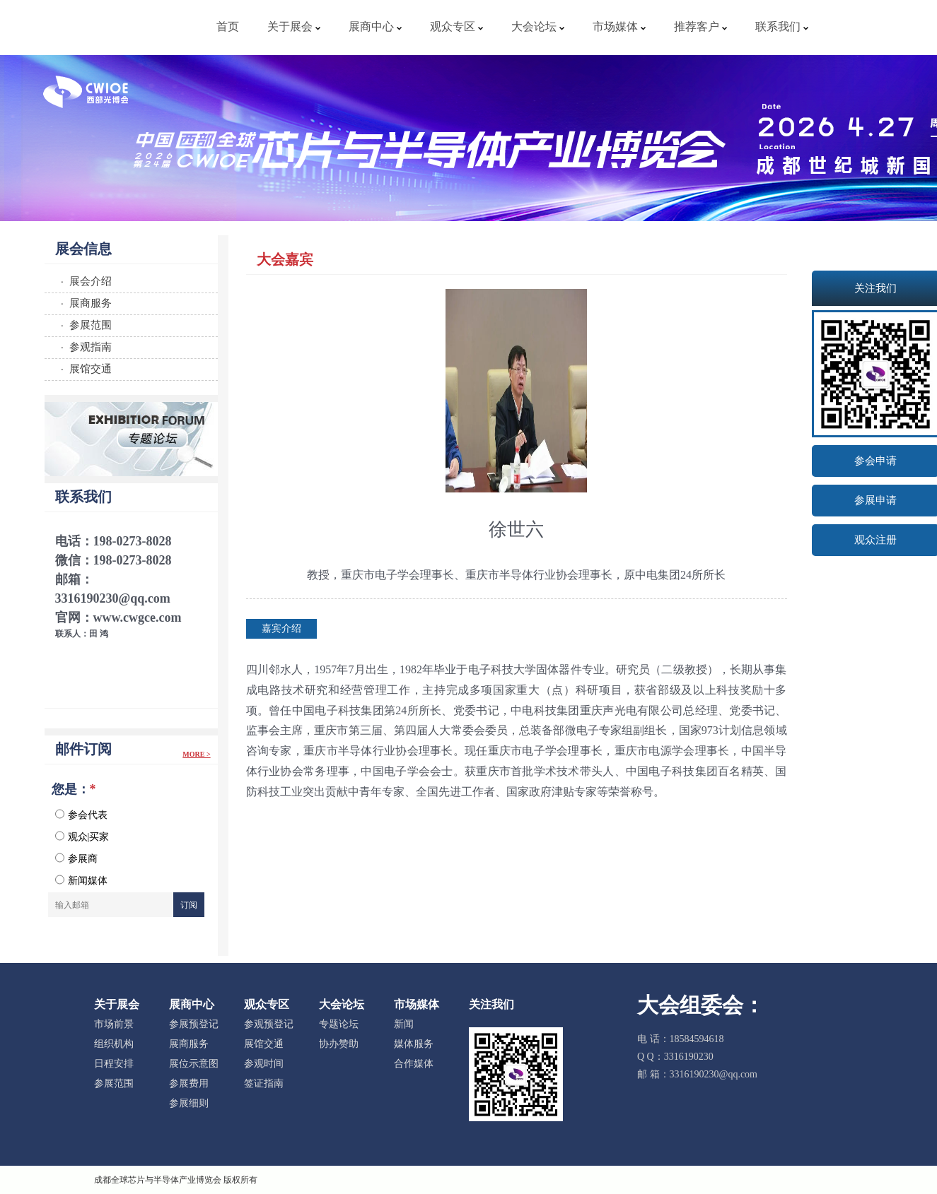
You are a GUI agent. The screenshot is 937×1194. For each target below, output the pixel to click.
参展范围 (114, 1083)
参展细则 (189, 1103)
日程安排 (114, 1063)
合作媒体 (413, 1063)
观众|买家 (82, 836)
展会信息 (83, 248)
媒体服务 (413, 1044)
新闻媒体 (81, 880)
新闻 (404, 1024)
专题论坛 (339, 1024)
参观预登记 (268, 1024)
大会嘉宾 (285, 259)
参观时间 (264, 1063)
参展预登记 (194, 1024)
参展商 (76, 858)
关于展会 (293, 26)
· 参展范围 (83, 325)
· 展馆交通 (83, 368)
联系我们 (781, 26)
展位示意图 (194, 1063)
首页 (227, 26)
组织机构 (114, 1044)
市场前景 (114, 1024)
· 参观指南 (83, 347)
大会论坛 (537, 26)
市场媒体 (619, 26)
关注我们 (491, 1004)
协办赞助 (339, 1044)
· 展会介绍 (83, 281)
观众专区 (456, 26)
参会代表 (81, 815)
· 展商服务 (83, 303)
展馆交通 (264, 1044)
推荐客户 (700, 26)
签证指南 (264, 1083)
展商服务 (189, 1044)
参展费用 (189, 1083)
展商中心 (375, 26)
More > (196, 754)
